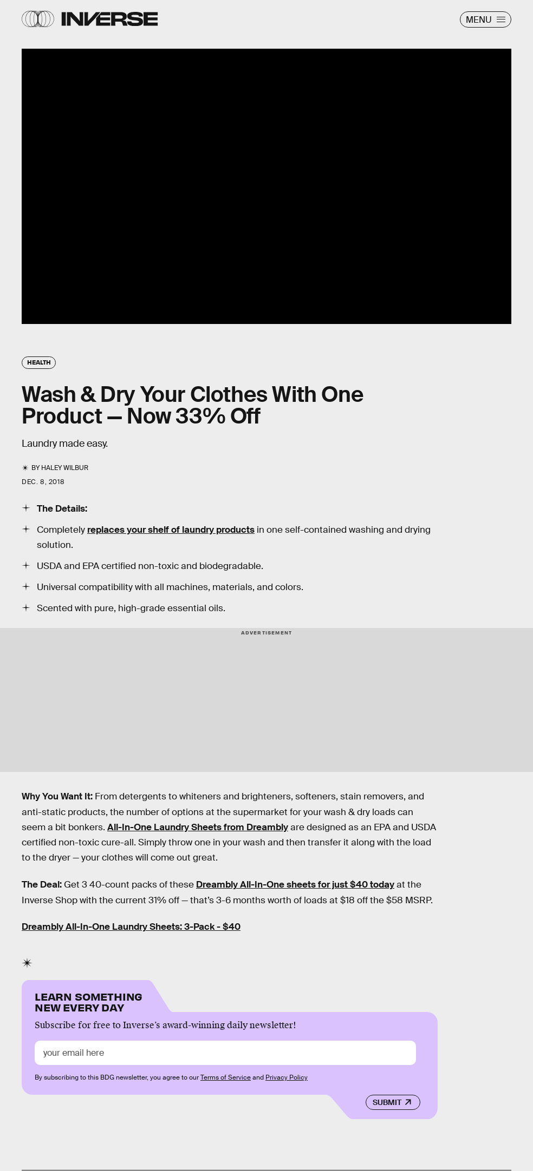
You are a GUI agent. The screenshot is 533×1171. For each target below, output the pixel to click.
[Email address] (225, 1053)
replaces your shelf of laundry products (171, 529)
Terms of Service (225, 1077)
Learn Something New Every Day (88, 1001)
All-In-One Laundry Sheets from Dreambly (197, 827)
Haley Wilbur (64, 468)
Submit (387, 1102)
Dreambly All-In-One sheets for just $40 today (295, 884)
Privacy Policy (286, 1077)
